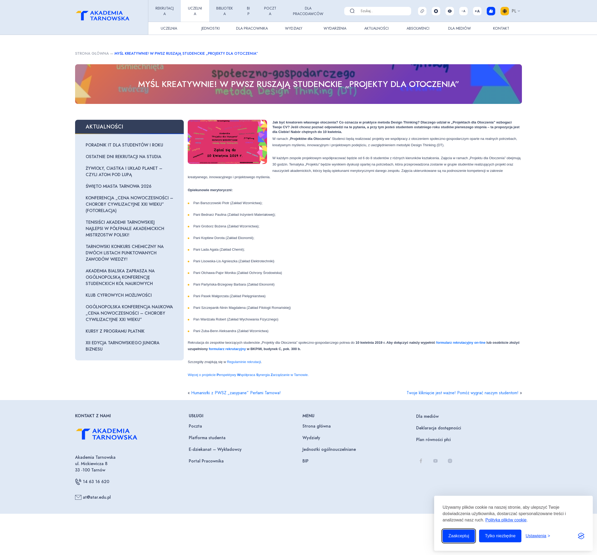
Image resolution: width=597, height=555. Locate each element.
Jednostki (210, 28)
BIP (248, 11)
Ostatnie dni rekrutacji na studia (123, 157)
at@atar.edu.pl (93, 497)
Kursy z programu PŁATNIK (115, 331)
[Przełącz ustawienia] (538, 536)
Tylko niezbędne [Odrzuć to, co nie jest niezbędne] (500, 536)
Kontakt (501, 28)
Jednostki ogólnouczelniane (329, 449)
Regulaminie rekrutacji (244, 362)
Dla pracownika (252, 28)
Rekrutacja (164, 11)
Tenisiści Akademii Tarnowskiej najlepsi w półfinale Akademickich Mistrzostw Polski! (125, 228)
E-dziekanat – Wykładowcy (215, 449)
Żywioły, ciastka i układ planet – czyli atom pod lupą (124, 171)
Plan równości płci (433, 440)
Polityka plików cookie (506, 520)
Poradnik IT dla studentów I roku (124, 145)
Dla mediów (427, 416)
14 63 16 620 (92, 482)
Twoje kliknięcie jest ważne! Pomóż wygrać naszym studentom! (462, 393)
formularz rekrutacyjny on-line (460, 343)
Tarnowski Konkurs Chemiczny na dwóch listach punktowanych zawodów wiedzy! (125, 253)
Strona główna (92, 53)
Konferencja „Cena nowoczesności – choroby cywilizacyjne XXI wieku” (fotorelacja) (129, 204)
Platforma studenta (207, 438)
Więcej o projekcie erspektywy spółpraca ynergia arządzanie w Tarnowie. (248, 375)
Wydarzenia (335, 28)
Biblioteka (224, 11)
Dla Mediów (459, 28)
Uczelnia (195, 11)
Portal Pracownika (206, 461)
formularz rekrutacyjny (227, 349)
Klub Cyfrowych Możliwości (119, 295)
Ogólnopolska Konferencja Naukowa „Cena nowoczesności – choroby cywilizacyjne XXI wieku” (129, 313)
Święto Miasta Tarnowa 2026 (118, 186)
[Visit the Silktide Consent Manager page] (581, 536)
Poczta (270, 11)
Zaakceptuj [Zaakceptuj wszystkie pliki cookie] (458, 536)
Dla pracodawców (308, 11)
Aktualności (376, 28)
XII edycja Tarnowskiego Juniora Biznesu (122, 346)
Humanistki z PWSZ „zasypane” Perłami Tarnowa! (236, 393)
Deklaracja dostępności (438, 428)
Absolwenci (418, 28)
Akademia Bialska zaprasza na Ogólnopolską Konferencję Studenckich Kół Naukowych (120, 277)
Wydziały (293, 28)
